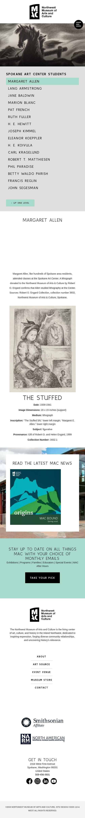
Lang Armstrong (25, 88)
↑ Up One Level (20, 203)
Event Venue (41, 672)
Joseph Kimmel (22, 131)
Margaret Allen (24, 81)
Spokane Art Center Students (36, 74)
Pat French (19, 110)
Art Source (41, 664)
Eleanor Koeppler (25, 138)
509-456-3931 (42, 774)
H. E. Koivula (20, 145)
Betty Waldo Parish (28, 174)
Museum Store (41, 680)
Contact (41, 687)
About (41, 656)
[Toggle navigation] (78, 24)
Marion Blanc (22, 102)
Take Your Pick (42, 577)
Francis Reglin (22, 181)
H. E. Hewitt (20, 124)
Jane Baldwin (21, 95)
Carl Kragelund (24, 152)
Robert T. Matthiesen (29, 159)
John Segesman (23, 188)
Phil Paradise (21, 166)
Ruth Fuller (19, 117)
